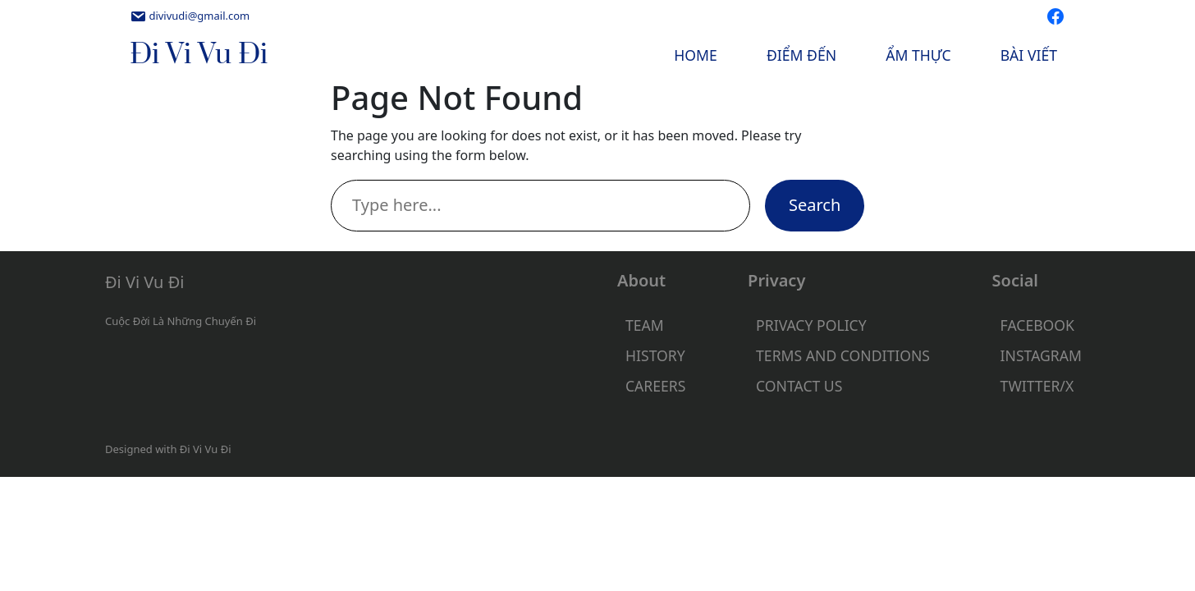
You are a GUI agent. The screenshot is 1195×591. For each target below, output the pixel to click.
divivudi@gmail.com (199, 15)
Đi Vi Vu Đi (199, 55)
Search (814, 205)
